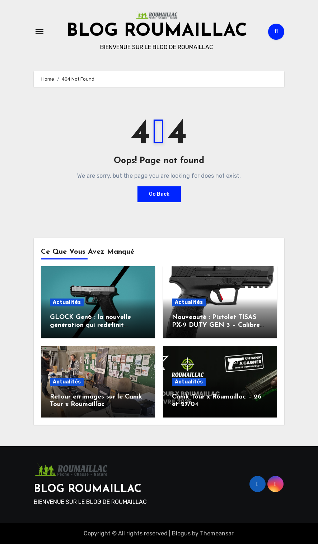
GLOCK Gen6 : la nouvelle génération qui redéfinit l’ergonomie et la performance (96, 325)
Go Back (159, 194)
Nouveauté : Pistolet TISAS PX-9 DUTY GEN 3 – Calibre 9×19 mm (216, 325)
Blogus (181, 533)
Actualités (67, 302)
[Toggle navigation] (39, 31)
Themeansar (216, 533)
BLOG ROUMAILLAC (156, 31)
